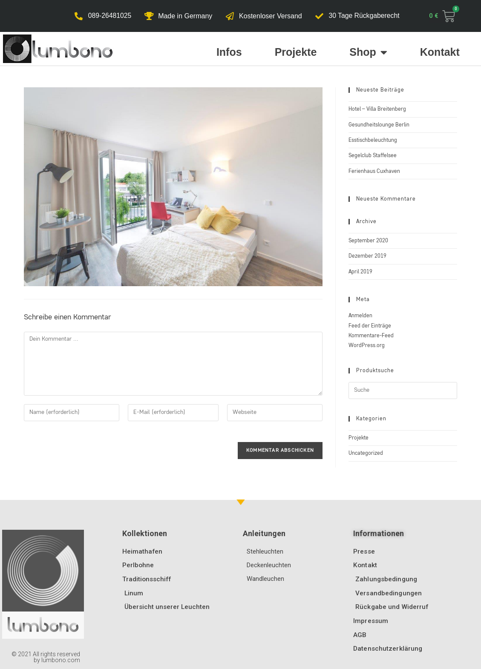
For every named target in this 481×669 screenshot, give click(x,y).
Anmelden (360, 316)
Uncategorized (366, 453)
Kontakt (440, 52)
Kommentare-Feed (371, 336)
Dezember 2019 (367, 256)
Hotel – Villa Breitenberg (377, 109)
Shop (368, 52)
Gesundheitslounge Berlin (379, 125)
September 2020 (368, 241)
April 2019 (360, 272)
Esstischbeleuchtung (373, 140)
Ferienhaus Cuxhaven (374, 171)
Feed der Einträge (370, 326)
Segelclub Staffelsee (373, 155)
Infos (229, 52)
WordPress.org (367, 345)
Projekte (296, 52)
